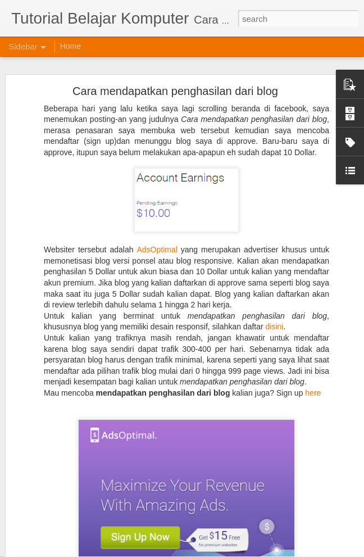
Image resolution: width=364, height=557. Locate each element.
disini (275, 306)
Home (70, 46)
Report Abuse (295, 550)
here (313, 372)
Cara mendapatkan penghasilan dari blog (175, 71)
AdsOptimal (156, 229)
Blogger (262, 550)
